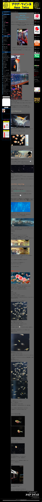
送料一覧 (4, 87)
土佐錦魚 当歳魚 (5, 44)
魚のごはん (4, 21)
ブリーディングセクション (6, 73)
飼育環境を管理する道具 (6, 56)
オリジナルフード (5, 38)
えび (3, 19)
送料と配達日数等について (6, 77)
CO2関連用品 (4, 66)
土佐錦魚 (4, 22)
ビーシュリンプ (5, 41)
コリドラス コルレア (5, 32)
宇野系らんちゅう (5, 25)
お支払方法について (5, 84)
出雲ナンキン (4, 15)
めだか (3, 18)
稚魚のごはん (4, 62)
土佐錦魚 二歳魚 (5, 47)
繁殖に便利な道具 (5, 58)
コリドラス (4, 48)
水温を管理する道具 (5, 55)
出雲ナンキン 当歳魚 (5, 37)
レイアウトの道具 (5, 59)
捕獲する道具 (4, 52)
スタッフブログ (5, 91)
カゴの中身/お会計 (5, 83)
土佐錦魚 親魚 (5, 45)
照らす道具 (4, 65)
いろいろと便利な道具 (6, 69)
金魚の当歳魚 (4, 63)
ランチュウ (4, 28)
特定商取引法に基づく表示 (6, 90)
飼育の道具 (4, 29)
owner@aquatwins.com (23, 500)
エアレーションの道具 (6, 72)
